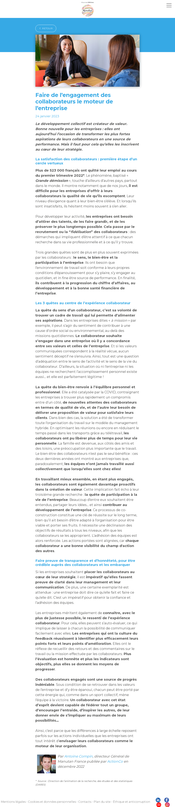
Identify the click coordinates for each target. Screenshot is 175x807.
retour (46, 28)
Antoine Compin (78, 756)
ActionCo (115, 761)
